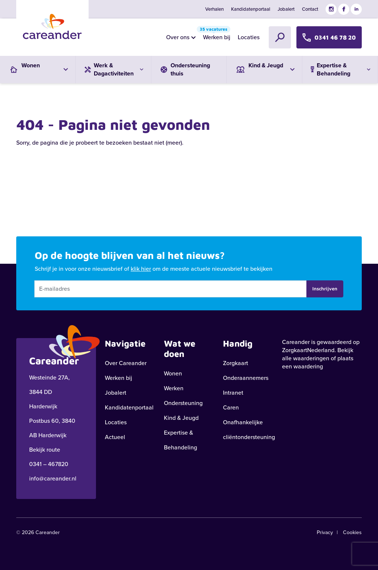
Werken (173, 388)
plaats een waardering (317, 362)
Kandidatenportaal (250, 9)
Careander (296, 342)
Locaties (249, 37)
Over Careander (126, 363)
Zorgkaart (235, 363)
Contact (310, 9)
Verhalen (214, 9)
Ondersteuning (183, 403)
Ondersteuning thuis (184, 69)
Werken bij (214, 35)
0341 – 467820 (48, 464)
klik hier (141, 268)
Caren (231, 407)
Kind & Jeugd (181, 418)
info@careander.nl (52, 478)
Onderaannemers (245, 378)
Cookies (352, 532)
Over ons (177, 37)
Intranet (233, 392)
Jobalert (286, 9)
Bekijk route (44, 449)
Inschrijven (324, 288)
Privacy (325, 532)
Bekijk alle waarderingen (317, 354)
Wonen (173, 373)
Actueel (115, 437)
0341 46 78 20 (329, 37)
